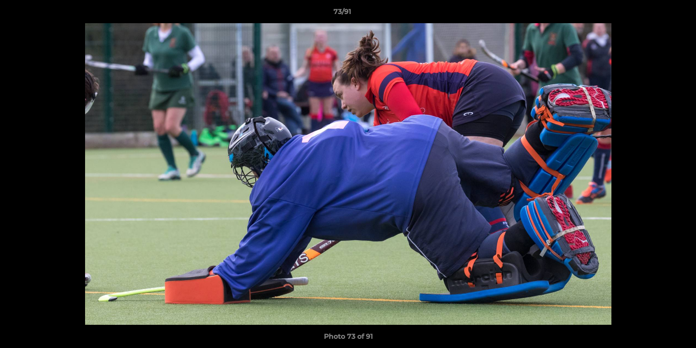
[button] (655, 14)
